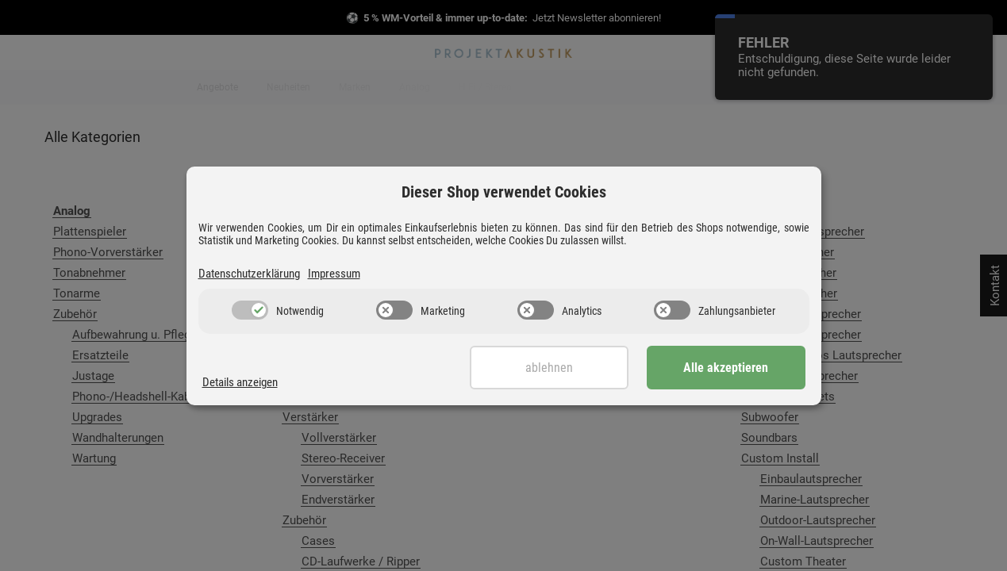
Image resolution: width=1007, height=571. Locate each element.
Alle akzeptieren (725, 367)
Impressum (334, 273)
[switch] (250, 310)
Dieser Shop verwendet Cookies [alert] (504, 191)
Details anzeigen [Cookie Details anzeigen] (240, 382)
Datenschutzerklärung (249, 273)
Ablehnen (549, 367)
